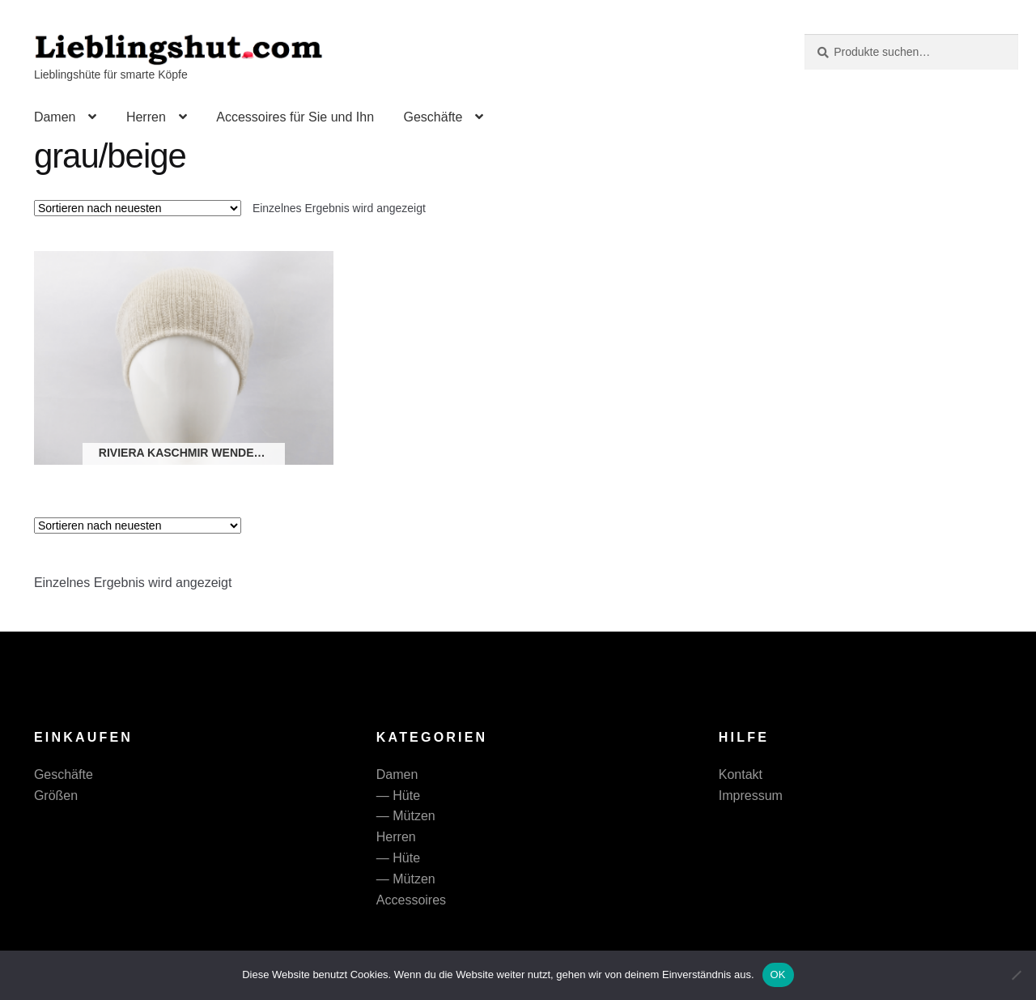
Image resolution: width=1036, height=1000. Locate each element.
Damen (55, 117)
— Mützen (405, 816)
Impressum (751, 795)
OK (778, 974)
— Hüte (398, 795)
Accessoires (411, 900)
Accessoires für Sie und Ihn (295, 117)
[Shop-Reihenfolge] (137, 208)
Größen (56, 795)
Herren (146, 117)
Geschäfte (432, 117)
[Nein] (1016, 975)
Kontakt (740, 774)
